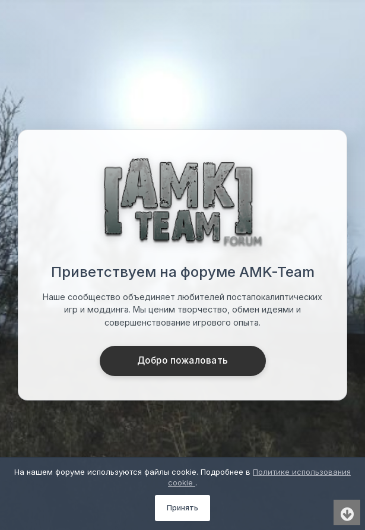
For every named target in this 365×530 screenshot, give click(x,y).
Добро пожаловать (182, 360)
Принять (182, 507)
